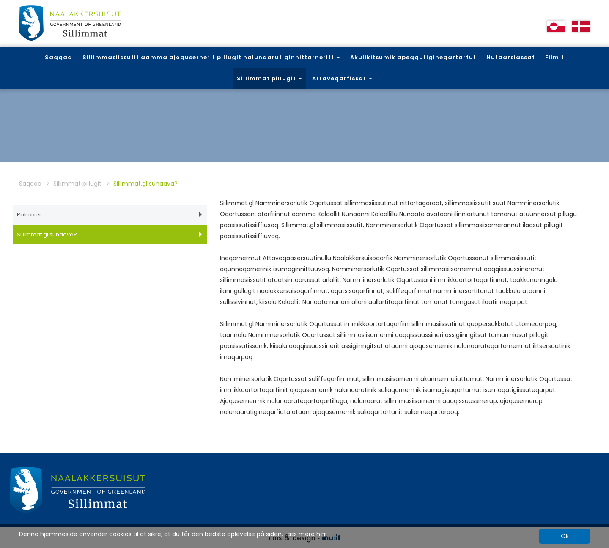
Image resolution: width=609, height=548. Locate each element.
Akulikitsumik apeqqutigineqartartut (413, 57)
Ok (565, 536)
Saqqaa (58, 57)
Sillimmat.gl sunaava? (109, 234)
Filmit (554, 57)
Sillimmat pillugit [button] (269, 78)
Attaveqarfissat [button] (342, 78)
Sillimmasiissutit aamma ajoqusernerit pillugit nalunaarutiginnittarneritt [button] (211, 57)
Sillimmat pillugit (77, 183)
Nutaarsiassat (510, 57)
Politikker (109, 215)
